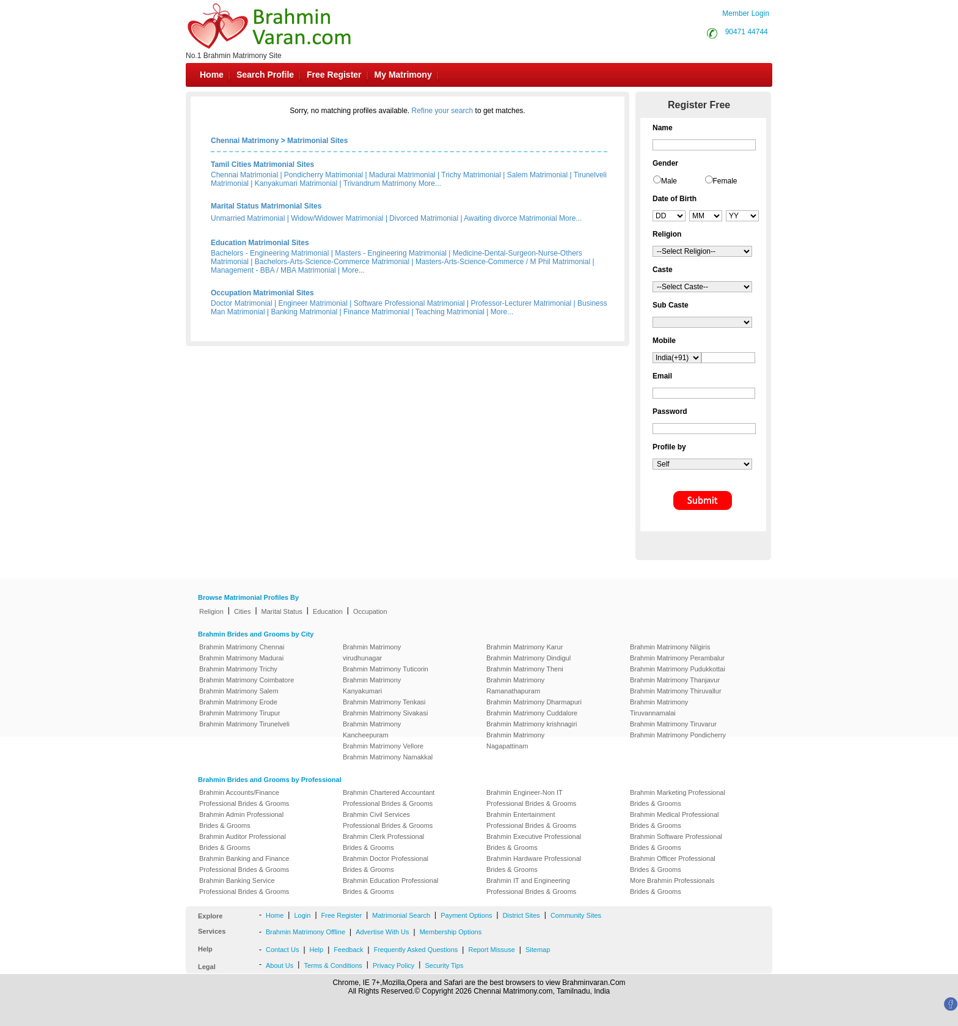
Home (212, 74)
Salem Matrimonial (537, 175)
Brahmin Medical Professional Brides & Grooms (674, 820)
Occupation (370, 611)
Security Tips (444, 965)
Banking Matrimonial (304, 312)
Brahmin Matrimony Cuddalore (531, 713)
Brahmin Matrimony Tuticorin (385, 669)
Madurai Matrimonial (402, 175)
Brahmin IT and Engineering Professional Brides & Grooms (531, 886)
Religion (211, 611)
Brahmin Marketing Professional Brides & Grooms (677, 798)
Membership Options (451, 932)
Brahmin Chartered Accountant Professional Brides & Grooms (388, 798)
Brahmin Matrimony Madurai (241, 658)
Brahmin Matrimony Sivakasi (385, 713)
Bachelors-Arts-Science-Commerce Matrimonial (332, 261)
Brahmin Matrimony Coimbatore (246, 680)
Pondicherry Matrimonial (323, 175)
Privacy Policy (393, 965)
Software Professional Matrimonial (409, 303)
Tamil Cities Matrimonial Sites (262, 164)
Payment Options (466, 915)
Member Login (745, 13)
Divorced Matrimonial (423, 218)
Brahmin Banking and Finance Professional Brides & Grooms (244, 864)
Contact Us (282, 949)
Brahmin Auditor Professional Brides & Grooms (242, 842)
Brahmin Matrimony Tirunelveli (244, 724)
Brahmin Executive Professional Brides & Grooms (533, 842)
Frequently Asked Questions (416, 949)
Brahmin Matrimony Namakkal (388, 757)
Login (302, 915)
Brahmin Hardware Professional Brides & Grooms (533, 864)
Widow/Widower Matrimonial (337, 218)
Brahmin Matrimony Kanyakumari (372, 685)
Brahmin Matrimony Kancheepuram (372, 729)
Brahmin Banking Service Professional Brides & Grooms (244, 886)
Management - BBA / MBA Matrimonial (273, 270)
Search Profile (265, 74)
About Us (279, 965)
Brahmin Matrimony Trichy (238, 669)
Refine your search (443, 110)
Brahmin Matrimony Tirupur (239, 713)
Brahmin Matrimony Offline (305, 932)
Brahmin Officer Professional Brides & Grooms (672, 864)
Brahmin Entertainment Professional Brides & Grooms (531, 820)
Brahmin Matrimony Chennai (241, 647)
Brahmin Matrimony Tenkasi (384, 702)
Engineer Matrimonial (313, 303)
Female (725, 181)
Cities (242, 611)
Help (317, 949)
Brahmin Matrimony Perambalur (677, 658)
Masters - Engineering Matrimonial (391, 253)
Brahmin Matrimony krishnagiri (531, 724)
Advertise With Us (382, 932)
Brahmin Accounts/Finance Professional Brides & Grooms (244, 798)
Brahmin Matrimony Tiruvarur (673, 724)
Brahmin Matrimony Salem (239, 691)
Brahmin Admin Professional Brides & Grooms (241, 820)
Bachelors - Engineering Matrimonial (270, 253)
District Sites (521, 915)
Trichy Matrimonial (471, 175)
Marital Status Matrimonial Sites (266, 206)
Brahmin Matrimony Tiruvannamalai (659, 707)
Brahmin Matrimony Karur (524, 647)
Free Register (334, 74)
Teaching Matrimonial (449, 312)
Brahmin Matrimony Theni (524, 669)
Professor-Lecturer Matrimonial (521, 303)
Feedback (348, 949)
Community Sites (575, 915)
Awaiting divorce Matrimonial (510, 218)
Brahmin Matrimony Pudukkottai (677, 669)
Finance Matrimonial (376, 312)
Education (328, 611)
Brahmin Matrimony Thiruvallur (676, 691)
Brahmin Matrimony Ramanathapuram (515, 685)
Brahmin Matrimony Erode (238, 702)
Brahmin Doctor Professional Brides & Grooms (385, 864)
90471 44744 (746, 32)
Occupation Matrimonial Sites (262, 293)
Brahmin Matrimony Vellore (383, 746)
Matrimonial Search (401, 915)
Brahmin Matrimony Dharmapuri (534, 702)
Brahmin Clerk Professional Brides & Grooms (383, 842)
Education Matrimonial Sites (260, 242)
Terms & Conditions (333, 965)
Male (669, 181)
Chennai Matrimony (245, 140)
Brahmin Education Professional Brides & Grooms (391, 886)
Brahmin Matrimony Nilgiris (670, 647)
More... (430, 183)
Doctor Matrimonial (241, 303)
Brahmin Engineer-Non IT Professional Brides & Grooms (531, 798)
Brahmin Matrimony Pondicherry (678, 735)
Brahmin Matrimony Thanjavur (675, 680)
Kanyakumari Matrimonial (296, 183)
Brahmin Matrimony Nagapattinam (515, 740)
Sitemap (537, 949)
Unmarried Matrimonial (248, 218)
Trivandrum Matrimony (380, 183)
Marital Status (281, 611)
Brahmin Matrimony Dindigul (528, 658)
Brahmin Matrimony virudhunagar (372, 652)
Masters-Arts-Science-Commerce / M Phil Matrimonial (502, 261)
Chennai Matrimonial (244, 175)
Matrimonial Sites (317, 140)
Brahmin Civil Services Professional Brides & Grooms (388, 820)
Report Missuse (491, 949)
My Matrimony (403, 74)
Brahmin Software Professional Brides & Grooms (676, 842)
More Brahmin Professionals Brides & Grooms (672, 886)
